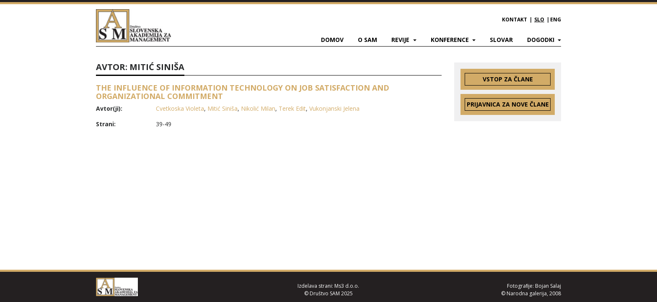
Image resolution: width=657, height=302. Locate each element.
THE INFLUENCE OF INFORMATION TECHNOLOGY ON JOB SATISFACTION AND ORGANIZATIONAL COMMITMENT (242, 92)
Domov (332, 40)
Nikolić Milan (258, 108)
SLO (539, 19)
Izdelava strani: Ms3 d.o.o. (328, 285)
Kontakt (514, 19)
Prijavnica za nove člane (508, 104)
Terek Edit (292, 108)
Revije (401, 40)
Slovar (501, 40)
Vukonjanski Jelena (334, 108)
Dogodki (541, 40)
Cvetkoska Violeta (180, 108)
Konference (451, 40)
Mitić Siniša (222, 108)
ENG (555, 19)
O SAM (367, 40)
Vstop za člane (508, 79)
